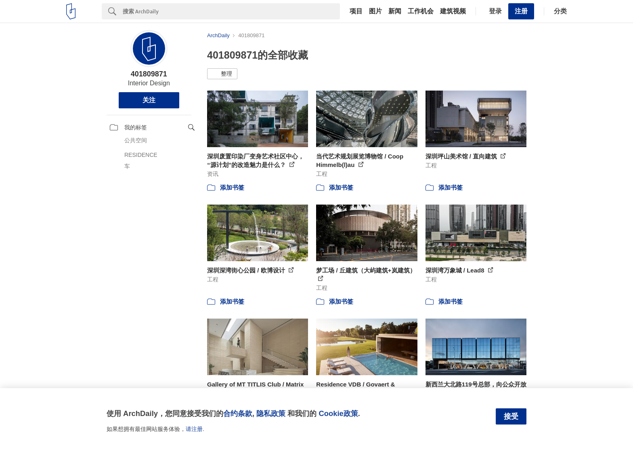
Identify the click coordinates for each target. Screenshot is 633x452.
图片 (375, 11)
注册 (521, 11)
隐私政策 (270, 413)
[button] (222, 74)
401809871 (149, 74)
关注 (149, 100)
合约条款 (237, 413)
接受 (511, 416)
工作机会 (421, 11)
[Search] (231, 11)
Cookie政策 (338, 413)
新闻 (394, 11)
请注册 (194, 429)
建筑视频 (453, 11)
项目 (356, 11)
